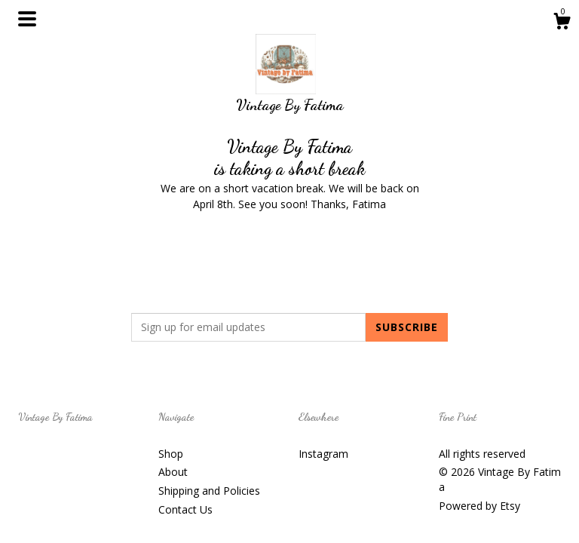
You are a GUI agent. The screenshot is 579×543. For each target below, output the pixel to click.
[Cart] (561, 23)
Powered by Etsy (479, 506)
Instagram (323, 453)
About (173, 472)
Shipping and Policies (209, 490)
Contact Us (185, 509)
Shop (170, 453)
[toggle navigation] (27, 18)
